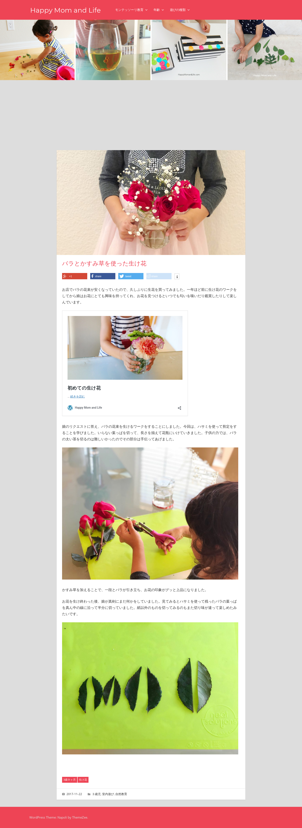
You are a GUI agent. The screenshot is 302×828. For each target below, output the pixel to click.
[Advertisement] (151, 111)
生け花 (83, 779)
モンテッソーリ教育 (131, 10)
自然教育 (121, 794)
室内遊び (108, 794)
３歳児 (96, 794)
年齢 (159, 10)
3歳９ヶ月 (69, 779)
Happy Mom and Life (65, 10)
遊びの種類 (180, 10)
